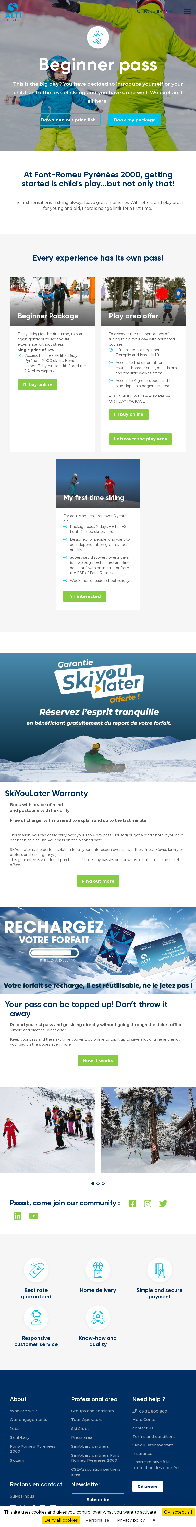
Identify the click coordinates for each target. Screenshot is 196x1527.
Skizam (17, 1461)
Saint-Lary (19, 1438)
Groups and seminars (92, 1411)
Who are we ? (23, 1411)
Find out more (98, 881)
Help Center (144, 1420)
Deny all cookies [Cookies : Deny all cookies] (61, 1520)
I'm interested (84, 596)
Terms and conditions (154, 1437)
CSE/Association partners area (95, 1473)
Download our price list (66, 120)
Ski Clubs (80, 1429)
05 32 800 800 (153, 1412)
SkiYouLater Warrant (152, 1445)
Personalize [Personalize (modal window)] (97, 1520)
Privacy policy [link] (131, 1520)
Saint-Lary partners (90, 1447)
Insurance (142, 1454)
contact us (142, 1429)
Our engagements (28, 1420)
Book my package (136, 120)
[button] (92, 1184)
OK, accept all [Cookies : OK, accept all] (178, 1512)
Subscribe (98, 1500)
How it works (98, 1061)
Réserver (149, 1487)
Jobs (14, 1429)
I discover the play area (141, 439)
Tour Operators (86, 1420)
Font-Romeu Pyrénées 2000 (32, 1450)
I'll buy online (37, 384)
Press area (81, 1438)
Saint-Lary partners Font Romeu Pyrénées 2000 (95, 1459)
